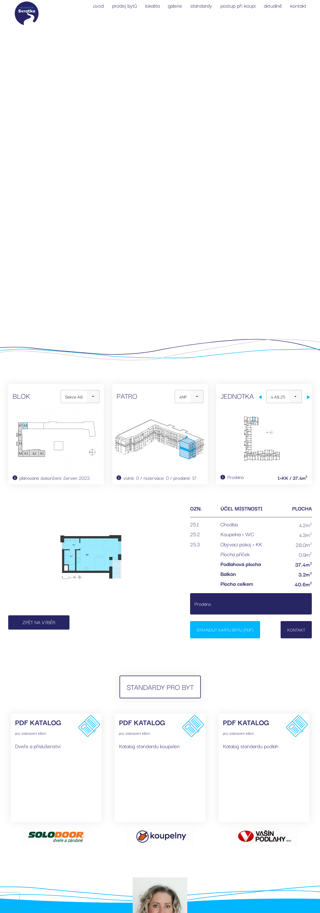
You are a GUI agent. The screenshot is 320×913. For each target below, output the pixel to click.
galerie (175, 5)
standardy (201, 5)
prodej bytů (124, 5)
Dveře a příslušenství (37, 746)
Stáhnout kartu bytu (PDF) (225, 629)
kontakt (298, 5)
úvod (98, 5)
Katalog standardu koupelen (149, 746)
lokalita (152, 5)
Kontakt (296, 629)
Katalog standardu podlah (250, 746)
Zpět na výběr (38, 622)
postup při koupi (238, 5)
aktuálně (273, 5)
